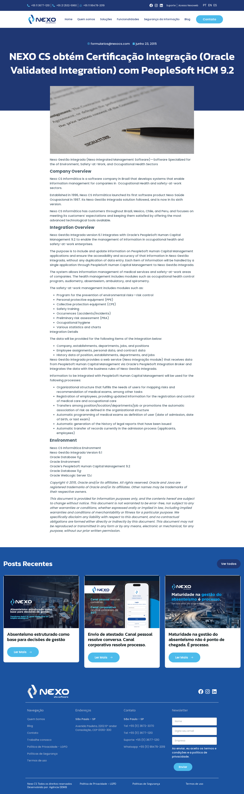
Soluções (106, 19)
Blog (187, 19)
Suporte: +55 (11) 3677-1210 (141, 740)
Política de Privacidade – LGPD (98, 784)
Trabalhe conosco (39, 740)
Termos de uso (37, 760)
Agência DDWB (58, 787)
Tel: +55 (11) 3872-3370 (139, 726)
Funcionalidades (128, 19)
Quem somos (86, 19)
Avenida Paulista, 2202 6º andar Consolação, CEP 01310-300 (96, 728)
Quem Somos (36, 719)
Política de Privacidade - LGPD (47, 747)
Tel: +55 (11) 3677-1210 (138, 733)
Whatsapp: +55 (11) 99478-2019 (144, 747)
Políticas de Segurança (42, 754)
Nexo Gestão (60, 235)
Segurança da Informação (161, 19)
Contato (32, 733)
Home (68, 19)
